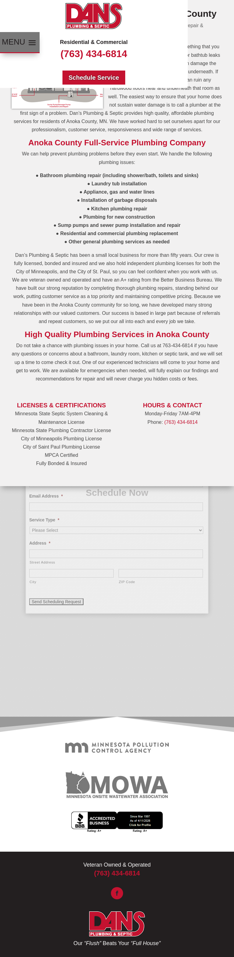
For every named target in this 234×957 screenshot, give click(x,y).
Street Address (42, 491)
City (33, 511)
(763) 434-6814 (93, 53)
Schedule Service (94, 77)
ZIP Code (127, 511)
